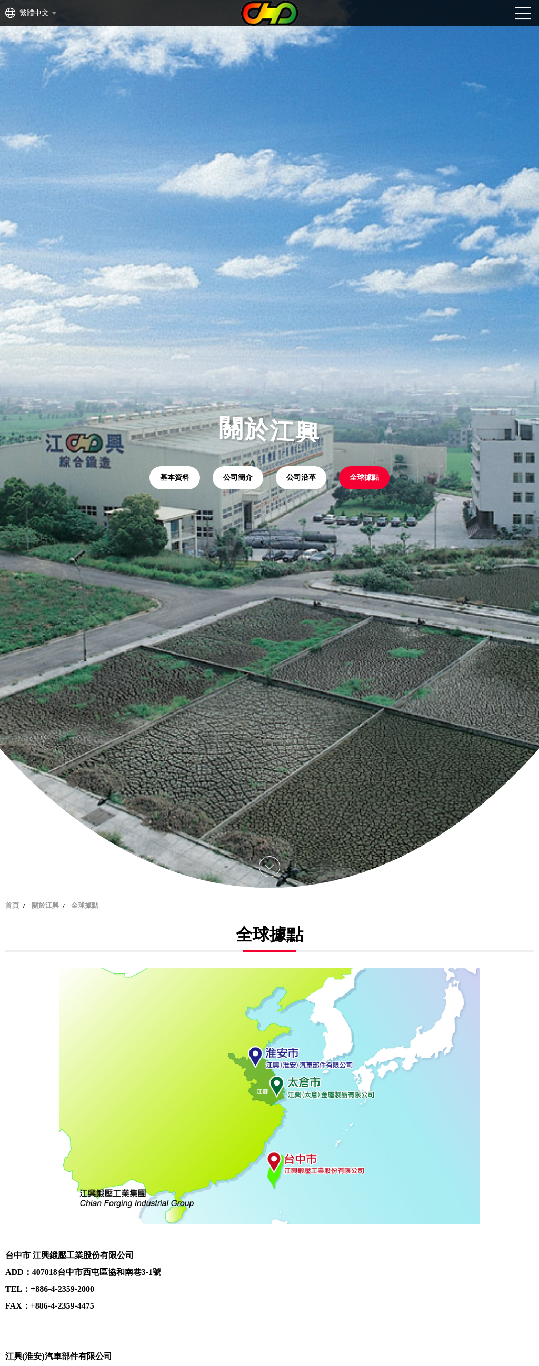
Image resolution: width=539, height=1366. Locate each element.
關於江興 (45, 905)
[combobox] (37, 13)
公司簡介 (238, 477)
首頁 (12, 905)
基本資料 (174, 477)
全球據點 (364, 477)
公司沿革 (301, 477)
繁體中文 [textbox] (34, 13)
